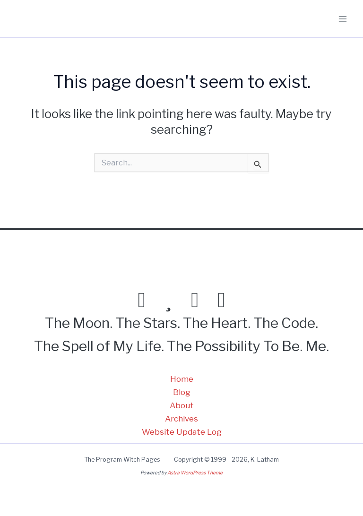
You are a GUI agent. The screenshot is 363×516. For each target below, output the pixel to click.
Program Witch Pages (60, 19)
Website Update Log (182, 432)
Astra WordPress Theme (195, 473)
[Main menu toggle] (343, 19)
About (182, 405)
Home (181, 379)
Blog (181, 392)
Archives (181, 418)
